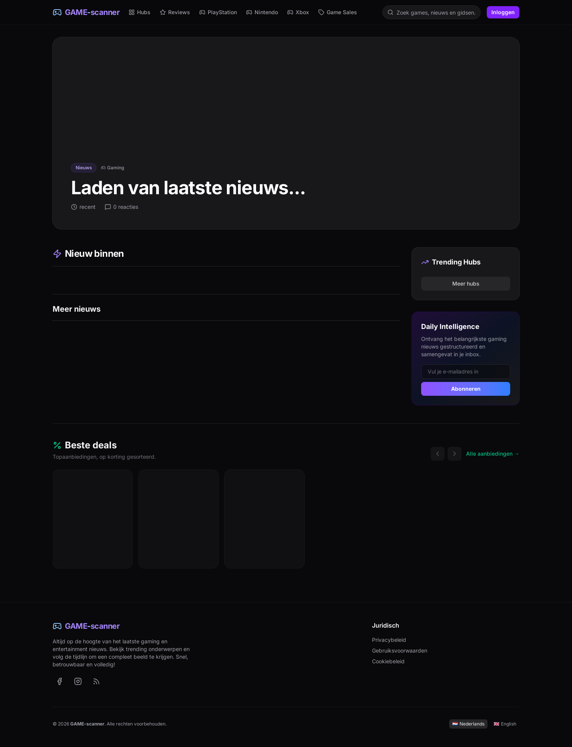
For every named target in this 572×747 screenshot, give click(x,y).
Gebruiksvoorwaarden (399, 650)
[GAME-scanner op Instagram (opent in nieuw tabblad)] (78, 681)
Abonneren (466, 388)
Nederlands (468, 724)
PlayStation (218, 12)
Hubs (139, 12)
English (505, 724)
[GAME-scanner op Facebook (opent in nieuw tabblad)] (59, 681)
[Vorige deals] (438, 454)
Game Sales (337, 12)
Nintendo (262, 12)
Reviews (175, 12)
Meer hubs (465, 283)
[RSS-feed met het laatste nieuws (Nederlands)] (96, 681)
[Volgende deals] (454, 454)
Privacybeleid (389, 639)
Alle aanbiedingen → (492, 453)
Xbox (298, 12)
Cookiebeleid (388, 661)
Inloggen (503, 12)
